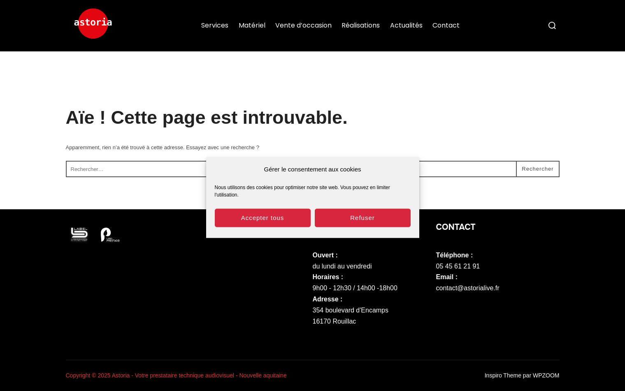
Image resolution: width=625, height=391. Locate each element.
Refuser (362, 220)
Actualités (406, 25)
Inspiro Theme (503, 375)
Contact (446, 25)
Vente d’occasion (303, 25)
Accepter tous (262, 220)
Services (214, 25)
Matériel (252, 25)
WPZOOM (546, 375)
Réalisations (361, 25)
